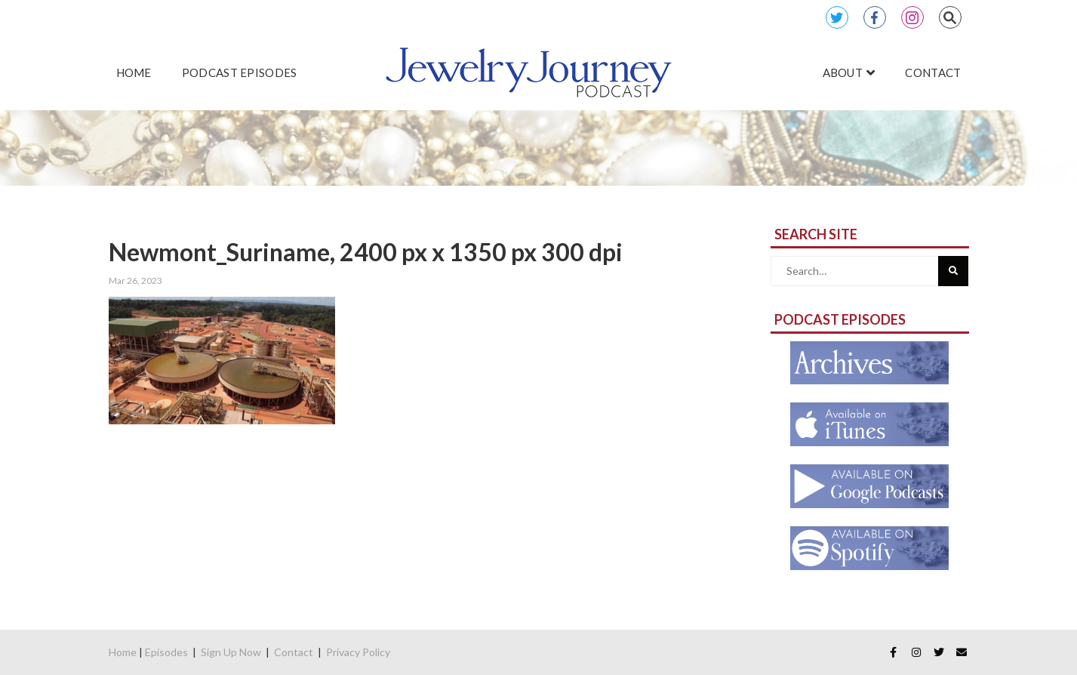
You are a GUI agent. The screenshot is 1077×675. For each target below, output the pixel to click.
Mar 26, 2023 (135, 280)
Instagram (912, 17)
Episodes (166, 652)
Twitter (837, 17)
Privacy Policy (358, 652)
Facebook (874, 17)
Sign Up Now (231, 652)
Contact (293, 652)
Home (123, 652)
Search (950, 17)
